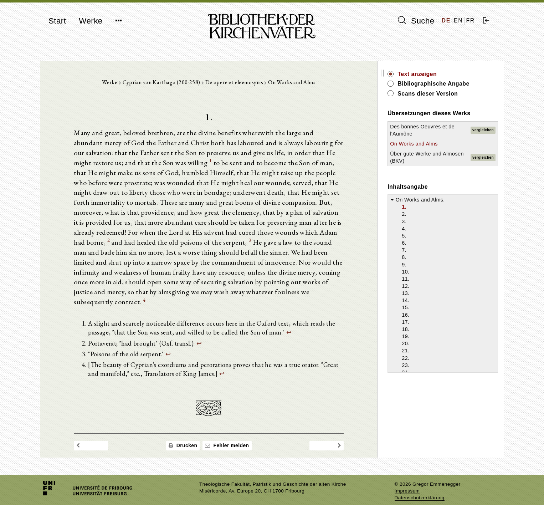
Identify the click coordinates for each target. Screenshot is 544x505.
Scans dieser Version (438, 94)
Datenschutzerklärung (420, 488)
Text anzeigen (427, 74)
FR (470, 20)
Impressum (407, 482)
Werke (90, 20)
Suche (416, 20)
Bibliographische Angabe (444, 84)
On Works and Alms (424, 144)
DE (446, 20)
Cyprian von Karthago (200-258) (167, 82)
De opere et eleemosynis (240, 82)
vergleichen (483, 130)
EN (458, 20)
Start (57, 20)
